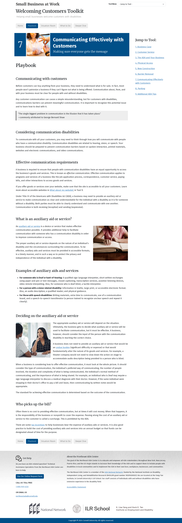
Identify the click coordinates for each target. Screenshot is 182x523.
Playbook (32, 26)
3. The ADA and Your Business (149, 57)
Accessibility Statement (76, 487)
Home (20, 26)
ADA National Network (114, 472)
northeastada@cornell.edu (27, 496)
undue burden (63, 347)
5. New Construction (145, 68)
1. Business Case (143, 47)
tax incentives (38, 425)
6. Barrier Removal (144, 74)
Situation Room (48, 26)
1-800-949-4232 (22, 487)
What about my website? (61, 190)
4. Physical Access (144, 63)
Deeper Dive (80, 26)
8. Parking (140, 88)
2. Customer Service (144, 52)
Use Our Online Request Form (29, 476)
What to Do (65, 26)
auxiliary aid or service (29, 226)
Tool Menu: (113, 4)
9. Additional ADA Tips (145, 94)
